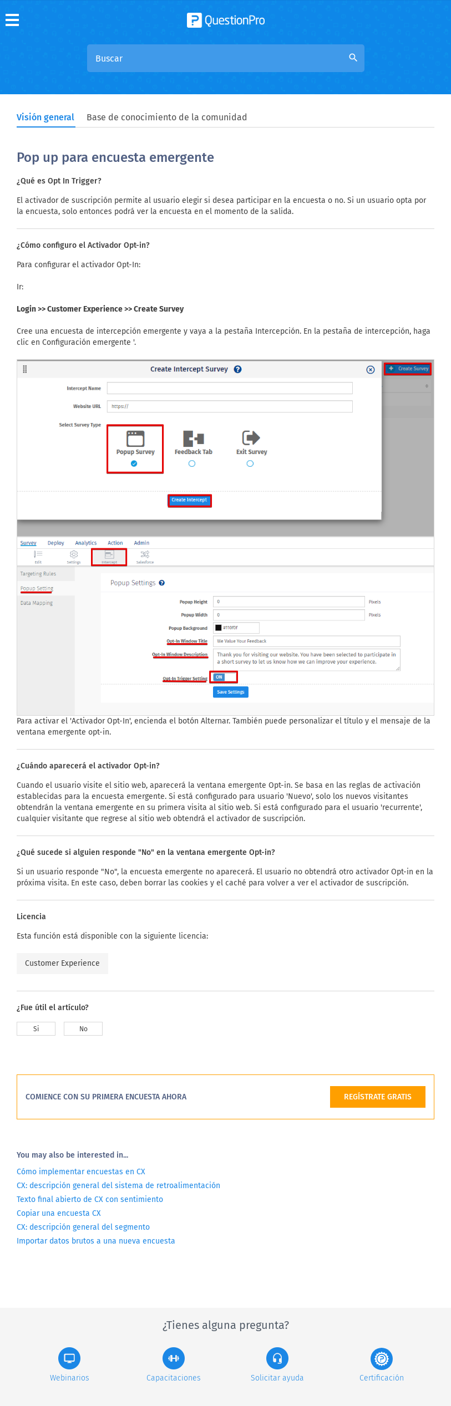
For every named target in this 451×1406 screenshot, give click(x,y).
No (83, 1029)
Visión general (45, 117)
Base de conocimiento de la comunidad (167, 117)
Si (36, 1029)
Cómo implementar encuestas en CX (81, 1171)
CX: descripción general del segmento (83, 1227)
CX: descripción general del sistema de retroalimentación (118, 1185)
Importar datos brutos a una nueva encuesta (96, 1241)
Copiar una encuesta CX (59, 1213)
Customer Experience (62, 963)
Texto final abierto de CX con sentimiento (90, 1199)
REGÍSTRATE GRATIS (378, 1097)
